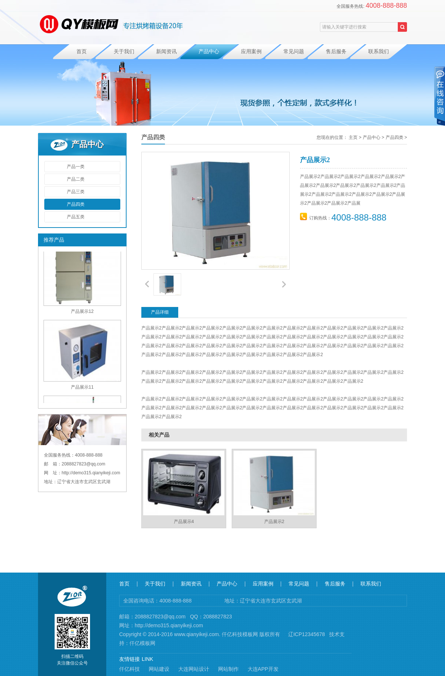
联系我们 (378, 51)
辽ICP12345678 (306, 634)
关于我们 (124, 51)
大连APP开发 (263, 669)
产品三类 (75, 191)
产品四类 (75, 204)
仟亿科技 (129, 669)
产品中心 (209, 51)
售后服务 (336, 51)
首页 (81, 51)
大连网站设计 (193, 669)
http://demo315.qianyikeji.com (169, 625)
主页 (353, 137)
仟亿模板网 (142, 643)
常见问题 (293, 51)
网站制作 (228, 669)
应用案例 (251, 51)
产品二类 (75, 179)
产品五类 (75, 216)
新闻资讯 (166, 51)
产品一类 (75, 166)
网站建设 (159, 669)
